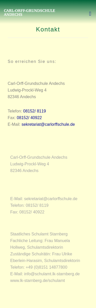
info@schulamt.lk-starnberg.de (52, 274)
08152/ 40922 (29, 118)
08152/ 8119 (34, 111)
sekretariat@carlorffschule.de (48, 124)
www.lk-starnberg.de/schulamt (37, 280)
